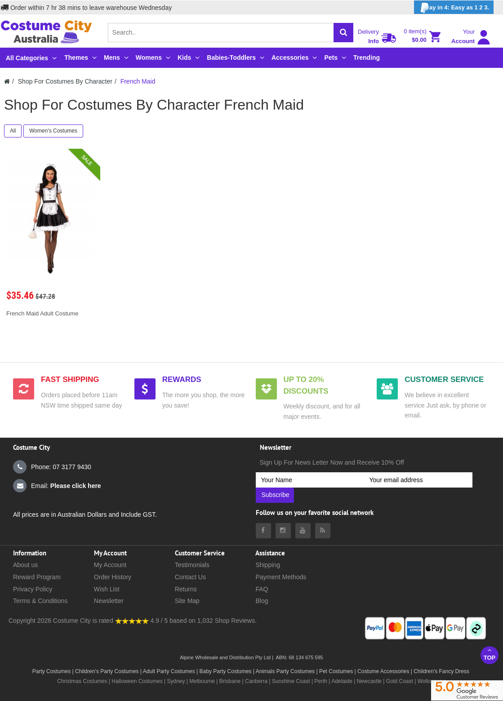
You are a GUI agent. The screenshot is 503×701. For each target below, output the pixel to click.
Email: (57, 485)
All (13, 131)
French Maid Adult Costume (42, 313)
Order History (112, 577)
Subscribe (275, 494)
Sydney (176, 681)
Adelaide (341, 681)
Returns (186, 589)
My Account (110, 564)
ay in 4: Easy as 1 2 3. (453, 8)
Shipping (267, 564)
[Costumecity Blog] (322, 530)
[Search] (343, 32)
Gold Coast (399, 681)
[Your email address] (418, 480)
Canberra (256, 681)
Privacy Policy (32, 589)
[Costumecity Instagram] (283, 530)
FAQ (261, 589)
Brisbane (229, 681)
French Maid (138, 81)
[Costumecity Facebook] (263, 530)
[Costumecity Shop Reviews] (132, 620)
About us (25, 564)
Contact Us (190, 577)
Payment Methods (280, 577)
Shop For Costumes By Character (65, 81)
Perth (320, 681)
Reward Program (37, 577)
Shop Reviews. (236, 620)
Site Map (187, 600)
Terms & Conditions (40, 600)
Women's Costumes (53, 131)
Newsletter (109, 600)
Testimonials (192, 564)
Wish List (107, 589)
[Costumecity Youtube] (303, 530)
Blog (261, 600)
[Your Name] (310, 480)
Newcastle (370, 681)
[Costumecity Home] (7, 81)
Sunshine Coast (291, 681)
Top (489, 654)
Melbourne (202, 681)
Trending (366, 57)
